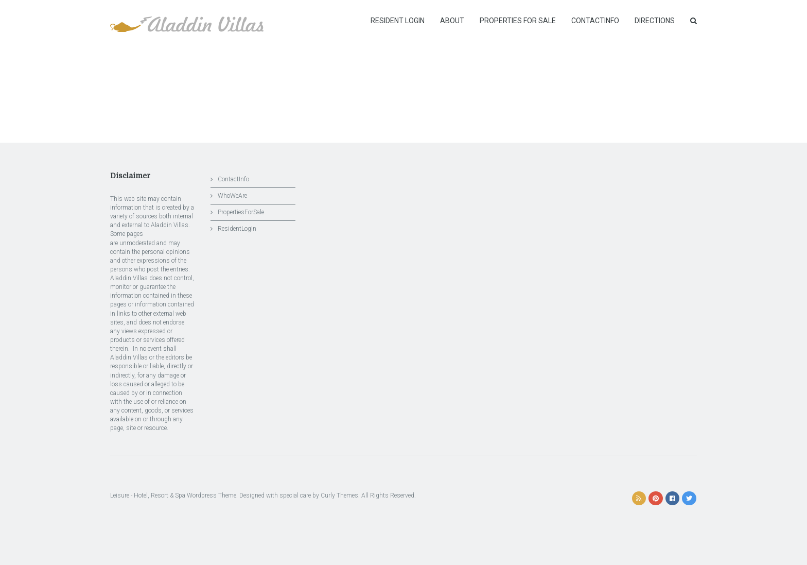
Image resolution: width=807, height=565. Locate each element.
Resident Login (398, 20)
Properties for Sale (518, 20)
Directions (655, 20)
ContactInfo (595, 20)
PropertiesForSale (241, 212)
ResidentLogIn (237, 228)
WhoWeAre (232, 195)
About (452, 20)
